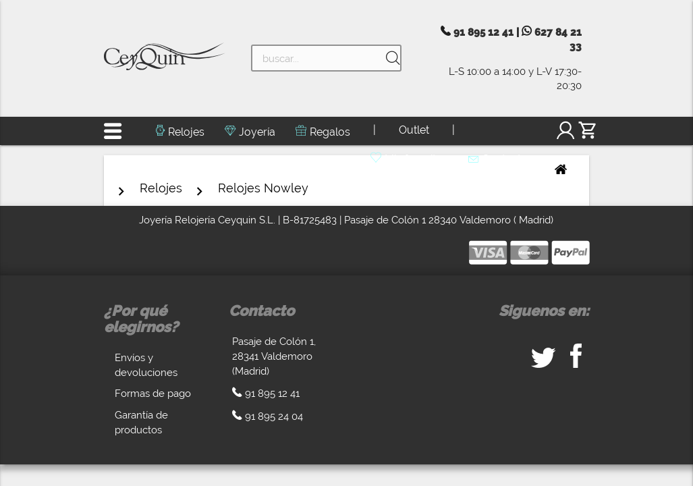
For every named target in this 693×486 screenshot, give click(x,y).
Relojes (186, 132)
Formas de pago (153, 393)
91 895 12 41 (483, 32)
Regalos (330, 132)
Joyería (257, 132)
